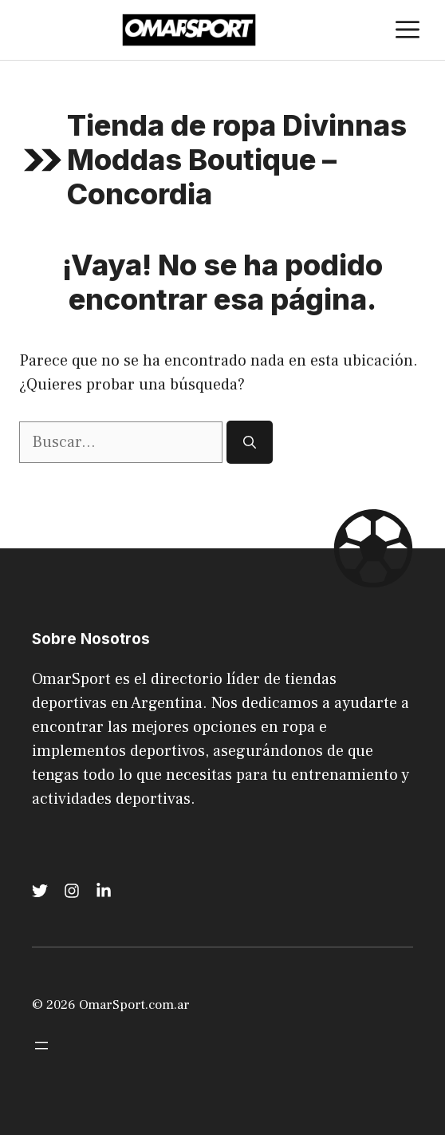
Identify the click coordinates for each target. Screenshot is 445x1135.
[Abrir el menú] (41, 1045)
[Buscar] (249, 442)
